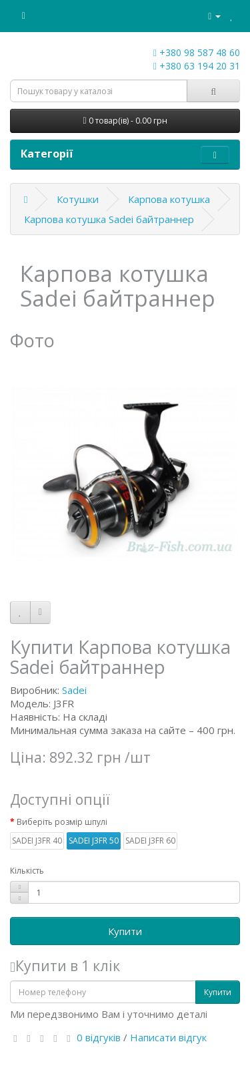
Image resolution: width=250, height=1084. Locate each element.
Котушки (78, 199)
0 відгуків (99, 1037)
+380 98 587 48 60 (196, 52)
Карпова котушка (169, 199)
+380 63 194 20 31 (196, 65)
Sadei (74, 690)
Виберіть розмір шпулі (62, 822)
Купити (125, 931)
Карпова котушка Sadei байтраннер (109, 219)
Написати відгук (168, 1037)
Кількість (27, 870)
